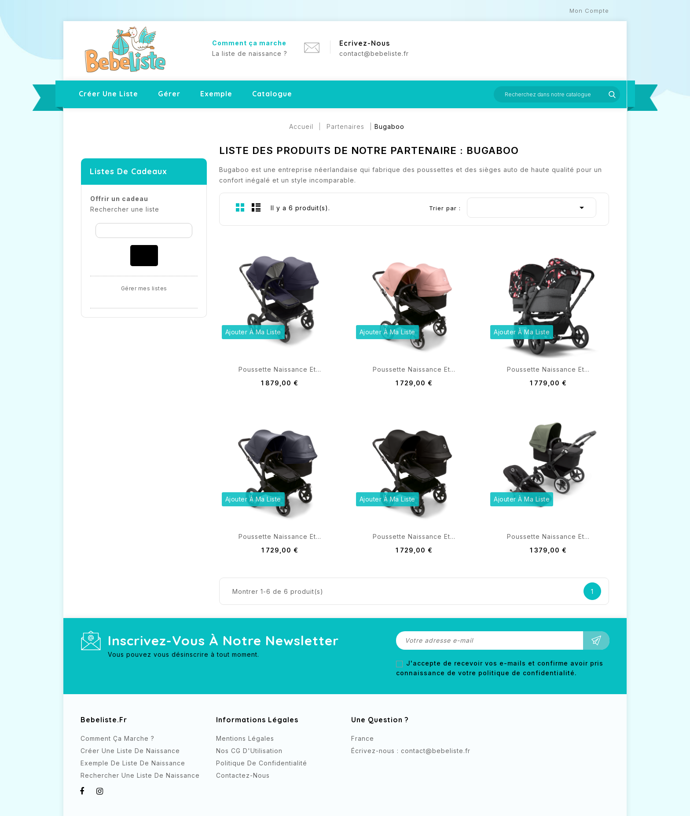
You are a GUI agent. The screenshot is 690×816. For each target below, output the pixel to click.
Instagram (376, 767)
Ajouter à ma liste (253, 332)
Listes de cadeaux (128, 171)
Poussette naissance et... (280, 369)
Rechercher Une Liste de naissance (140, 775)
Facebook (359, 767)
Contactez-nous (243, 775)
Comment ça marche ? (117, 738)
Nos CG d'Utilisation (249, 750)
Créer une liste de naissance (130, 750)
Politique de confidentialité (261, 763)
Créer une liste (108, 93)
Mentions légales (245, 738)
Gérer (169, 93)
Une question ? (380, 719)
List (256, 207)
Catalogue (272, 93)
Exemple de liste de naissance (133, 763)
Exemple (216, 93)
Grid (240, 207)
